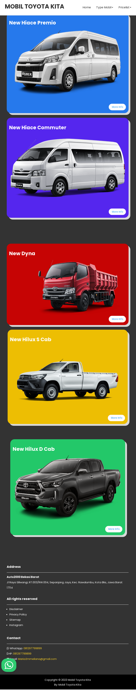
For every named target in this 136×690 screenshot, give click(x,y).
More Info (117, 107)
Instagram (16, 625)
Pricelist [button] (124, 8)
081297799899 (33, 649)
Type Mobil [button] (104, 8)
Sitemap (15, 620)
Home (86, 8)
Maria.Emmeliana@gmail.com (37, 659)
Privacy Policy (18, 615)
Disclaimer (16, 609)
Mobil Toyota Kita (79, 680)
